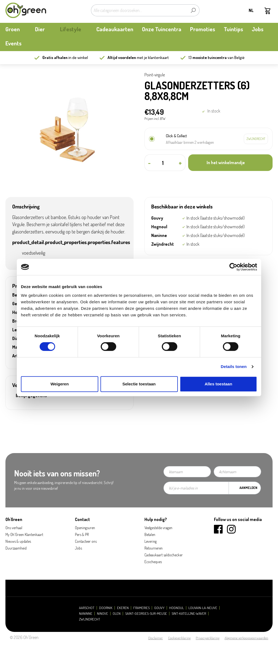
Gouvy (159, 608)
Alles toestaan (218, 384)
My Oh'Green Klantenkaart (24, 534)
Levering (150, 541)
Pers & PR (82, 534)
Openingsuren (85, 527)
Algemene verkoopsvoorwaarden (246, 638)
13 (207, 57)
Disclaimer (155, 638)
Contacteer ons (86, 541)
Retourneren (153, 548)
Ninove (102, 613)
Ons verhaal (13, 527)
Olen (117, 613)
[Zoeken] (193, 10)
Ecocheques (153, 561)
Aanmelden (248, 488)
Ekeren (123, 608)
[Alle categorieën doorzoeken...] (139, 10)
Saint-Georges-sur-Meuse (146, 613)
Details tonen (234, 366)
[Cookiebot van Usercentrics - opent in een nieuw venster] (233, 267)
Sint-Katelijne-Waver (189, 613)
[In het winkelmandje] (230, 162)
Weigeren (59, 384)
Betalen (149, 534)
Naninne (85, 613)
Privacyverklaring (207, 638)
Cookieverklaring (179, 638)
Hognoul (176, 608)
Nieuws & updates (18, 541)
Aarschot (86, 608)
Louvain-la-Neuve (202, 608)
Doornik (105, 608)
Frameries (141, 608)
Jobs (78, 548)
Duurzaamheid (16, 548)
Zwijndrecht (89, 619)
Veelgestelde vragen (158, 527)
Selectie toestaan (139, 384)
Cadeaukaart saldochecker (163, 555)
